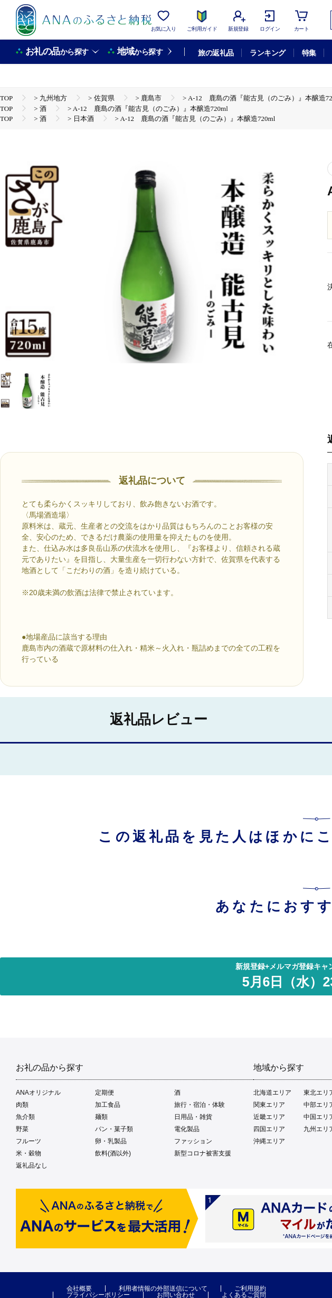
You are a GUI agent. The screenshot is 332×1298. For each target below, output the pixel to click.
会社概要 (79, 1288)
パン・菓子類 (114, 1129)
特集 (309, 53)
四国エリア (269, 1129)
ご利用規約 (250, 1288)
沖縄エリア (269, 1141)
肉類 (22, 1104)
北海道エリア (272, 1092)
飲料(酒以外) (113, 1153)
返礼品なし (32, 1165)
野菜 (22, 1129)
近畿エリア (269, 1117)
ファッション (193, 1141)
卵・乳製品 (111, 1141)
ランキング (267, 53)
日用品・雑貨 (193, 1117)
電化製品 (187, 1129)
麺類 (101, 1117)
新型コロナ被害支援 (202, 1153)
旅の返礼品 (215, 53)
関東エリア (269, 1104)
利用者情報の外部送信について (163, 1288)
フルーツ (28, 1141)
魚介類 (25, 1117)
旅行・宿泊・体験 (199, 1104)
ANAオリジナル (38, 1092)
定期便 (104, 1092)
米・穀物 (28, 1153)
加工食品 (107, 1104)
